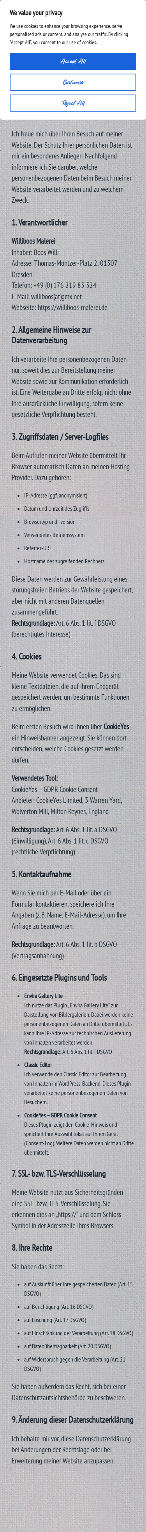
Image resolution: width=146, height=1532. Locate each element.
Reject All (73, 103)
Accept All (73, 61)
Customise (73, 82)
